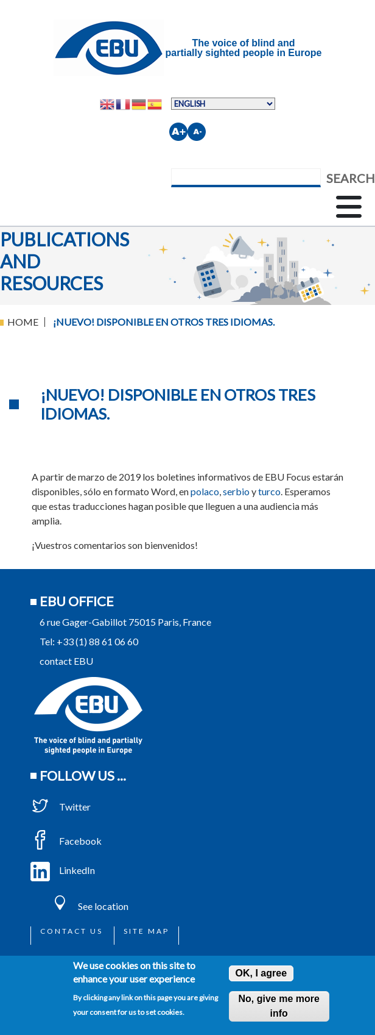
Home (22, 322)
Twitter (60, 806)
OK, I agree (261, 973)
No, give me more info (278, 1006)
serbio (236, 491)
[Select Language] (223, 104)
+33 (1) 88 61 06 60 (97, 641)
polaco (205, 491)
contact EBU (66, 661)
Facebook (66, 841)
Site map (146, 931)
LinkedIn (62, 870)
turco (269, 491)
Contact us (71, 931)
